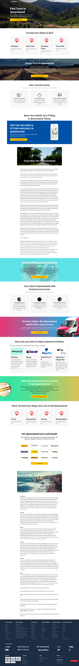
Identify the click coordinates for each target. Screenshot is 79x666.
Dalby (44, 247)
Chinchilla (41, 247)
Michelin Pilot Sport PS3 (27, 553)
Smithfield (27, 247)
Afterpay (14, 357)
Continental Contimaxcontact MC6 (21, 634)
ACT (63, 635)
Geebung (33, 242)
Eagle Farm (22, 242)
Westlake (40, 177)
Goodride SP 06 (23, 524)
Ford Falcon (54, 624)
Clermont (22, 246)
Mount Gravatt (23, 244)
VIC (63, 633)
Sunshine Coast (44, 47)
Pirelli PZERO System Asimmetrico (37, 584)
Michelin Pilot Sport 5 (19, 630)
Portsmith (49, 246)
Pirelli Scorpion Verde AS (20, 627)
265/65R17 (33, 630)
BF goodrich (7, 633)
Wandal (21, 251)
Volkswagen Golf (55, 634)
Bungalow (22, 247)
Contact (42, 657)
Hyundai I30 (54, 628)
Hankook (55, 175)
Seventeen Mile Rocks (52, 244)
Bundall (28, 254)
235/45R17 (33, 627)
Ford (42, 625)
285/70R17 (33, 635)
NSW (63, 631)
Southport (44, 251)
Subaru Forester (54, 637)
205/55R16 (33, 624)
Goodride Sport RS (34, 524)
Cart (68, 1)
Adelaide (64, 630)
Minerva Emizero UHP (43, 568)
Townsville (60, 46)
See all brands (39, 463)
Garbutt (45, 246)
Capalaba (48, 241)
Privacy (25, 662)
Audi (42, 634)
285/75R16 (33, 637)
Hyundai (43, 631)
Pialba (47, 249)
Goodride (47, 175)
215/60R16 (33, 625)
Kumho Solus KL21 (27, 538)
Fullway (42, 175)
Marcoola (47, 252)
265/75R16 (33, 634)
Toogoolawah (23, 249)
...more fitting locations (66, 638)
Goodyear (51, 175)
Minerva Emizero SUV (33, 568)
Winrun (6, 624)
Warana (51, 252)
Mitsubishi (43, 630)
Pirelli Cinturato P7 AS (41, 583)
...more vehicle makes (45, 638)
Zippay (28, 357)
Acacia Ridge (36, 241)
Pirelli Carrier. (51, 584)
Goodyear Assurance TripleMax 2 (21, 635)
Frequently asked (44, 658)
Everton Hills (28, 242)
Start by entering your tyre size (18, 139)
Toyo (35, 177)
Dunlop (35, 175)
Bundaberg (51, 249)
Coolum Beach (23, 254)
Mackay (26, 246)
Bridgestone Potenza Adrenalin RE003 (22, 628)
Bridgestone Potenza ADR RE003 (29, 507)
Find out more (40, 332)
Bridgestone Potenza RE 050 (42, 507)
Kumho (21, 527)
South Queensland (36, 201)
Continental (31, 175)
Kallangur (53, 251)
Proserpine (30, 246)
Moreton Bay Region (24, 200)
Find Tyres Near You (18, 19)
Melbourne (64, 625)
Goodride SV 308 (46, 522)
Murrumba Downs (28, 252)
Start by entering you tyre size (39, 396)
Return (41, 661)
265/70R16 (33, 631)
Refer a (24, 664)
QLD (63, 634)
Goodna (47, 247)
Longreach (26, 251)
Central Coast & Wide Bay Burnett (48, 200)
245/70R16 (33, 628)
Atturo (21, 175)
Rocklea (45, 244)
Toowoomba (33, 249)
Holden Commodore (55, 627)
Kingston (45, 242)
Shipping (41, 659)
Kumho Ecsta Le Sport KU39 (40, 538)
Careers (23, 658)
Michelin (25, 177)
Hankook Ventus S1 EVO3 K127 (21, 633)
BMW (42, 624)
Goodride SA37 (40, 522)
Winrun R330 (18, 624)
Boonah (31, 247)
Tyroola (24, 659)
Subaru (43, 633)
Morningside (54, 242)
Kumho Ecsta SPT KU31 (35, 537)
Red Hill (37, 244)
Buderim (43, 252)
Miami (34, 251)
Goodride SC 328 (54, 522)
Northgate (33, 244)
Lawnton (22, 252)
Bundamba (35, 247)
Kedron (41, 242)
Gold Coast (30, 46)
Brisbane (14, 46)
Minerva (29, 177)
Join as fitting (60, 657)
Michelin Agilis (45, 553)
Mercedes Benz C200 (55, 631)
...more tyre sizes (34, 638)
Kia (42, 637)
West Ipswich (39, 249)
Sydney (64, 624)
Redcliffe (42, 244)
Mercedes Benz (44, 628)
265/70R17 (33, 633)
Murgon (43, 249)
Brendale (49, 251)
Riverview (28, 249)
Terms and (26, 661)
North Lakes (34, 252)
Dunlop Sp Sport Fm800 (20, 637)
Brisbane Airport (42, 241)
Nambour (55, 252)
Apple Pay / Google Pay (60, 358)
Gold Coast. (45, 201)
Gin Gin (55, 249)
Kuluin (39, 252)
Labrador (30, 251)
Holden (43, 635)
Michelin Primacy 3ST (37, 553)
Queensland (22, 188)
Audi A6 (53, 630)
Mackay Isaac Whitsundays (34, 200)
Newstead (29, 244)
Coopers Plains (54, 241)
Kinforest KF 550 (18, 625)
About (24, 657)
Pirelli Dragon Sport (50, 583)
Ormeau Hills (38, 251)
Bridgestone (25, 175)
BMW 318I (53, 633)
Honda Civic (54, 625)
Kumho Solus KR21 (44, 537)
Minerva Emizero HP (24, 568)
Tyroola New (60, 662)
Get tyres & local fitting (39, 75)
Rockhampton (46, 254)
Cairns (25, 193)
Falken (39, 175)
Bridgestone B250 (43, 506)
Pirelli (32, 177)
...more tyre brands (8, 638)
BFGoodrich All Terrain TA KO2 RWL (21, 631)
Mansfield (49, 242)
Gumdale (37, 242)
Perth (63, 628)
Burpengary (38, 254)
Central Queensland (27, 201)
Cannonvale (35, 246)
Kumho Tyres (23, 529)
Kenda (21, 177)
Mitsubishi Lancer (55, 635)
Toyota (43, 627)
